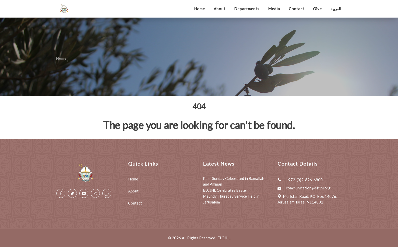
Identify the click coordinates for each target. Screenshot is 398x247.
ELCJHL (224, 237)
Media (274, 8)
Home (199, 8)
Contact (296, 8)
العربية (336, 8)
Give (317, 8)
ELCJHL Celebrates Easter (225, 190)
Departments (246, 8)
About (219, 8)
